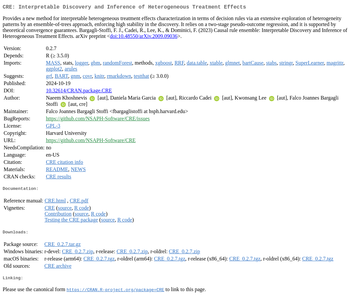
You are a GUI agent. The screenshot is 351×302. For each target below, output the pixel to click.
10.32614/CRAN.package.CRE (79, 92)
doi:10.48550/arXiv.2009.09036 (143, 37)
